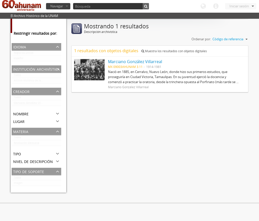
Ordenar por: (201, 39)
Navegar (56, 6)
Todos (17, 76)
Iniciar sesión (239, 6)
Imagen (18, 184)
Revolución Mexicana (26, 144)
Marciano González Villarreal (31, 104)
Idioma (203, 6)
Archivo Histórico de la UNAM (31, 81)
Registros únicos (23, 54)
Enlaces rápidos (215, 6)
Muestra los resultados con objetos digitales (174, 51)
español (18, 59)
